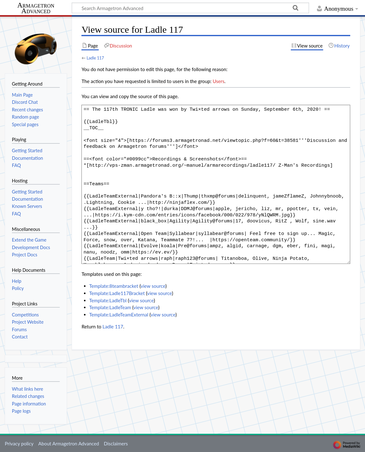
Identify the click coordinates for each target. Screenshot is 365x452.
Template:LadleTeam (110, 307)
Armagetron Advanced (35, 8)
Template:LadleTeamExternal (118, 314)
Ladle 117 (95, 57)
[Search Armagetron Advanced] (190, 8)
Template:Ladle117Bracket (117, 293)
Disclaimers (116, 443)
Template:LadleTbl (108, 300)
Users (218, 81)
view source (153, 286)
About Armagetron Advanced (68, 443)
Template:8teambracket (113, 286)
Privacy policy (19, 443)
